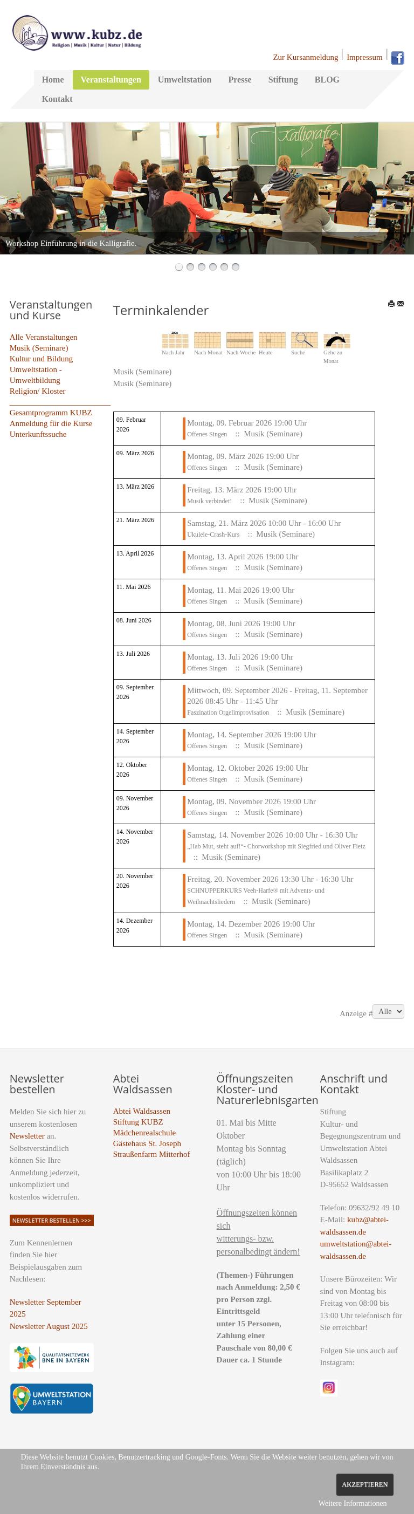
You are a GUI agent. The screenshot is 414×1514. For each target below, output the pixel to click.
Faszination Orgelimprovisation (228, 712)
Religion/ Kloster (38, 391)
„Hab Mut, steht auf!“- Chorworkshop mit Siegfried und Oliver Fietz (276, 846)
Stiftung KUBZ (138, 1122)
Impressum (365, 57)
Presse (239, 79)
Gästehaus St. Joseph (147, 1143)
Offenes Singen (207, 434)
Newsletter (27, 1136)
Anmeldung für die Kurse (51, 423)
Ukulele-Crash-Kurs (213, 534)
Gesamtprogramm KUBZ (51, 412)
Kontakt (57, 99)
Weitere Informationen (353, 1503)
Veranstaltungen (111, 79)
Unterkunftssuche (38, 434)
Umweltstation (185, 79)
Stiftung (283, 79)
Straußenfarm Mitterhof (151, 1154)
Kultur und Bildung (41, 358)
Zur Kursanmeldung (305, 57)
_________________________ (60, 402)
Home (53, 79)
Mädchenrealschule (144, 1132)
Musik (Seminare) (39, 348)
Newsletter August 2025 (49, 1326)
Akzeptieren (365, 1484)
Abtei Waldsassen (141, 1111)
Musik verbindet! (209, 501)
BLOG (327, 79)
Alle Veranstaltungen (44, 337)
